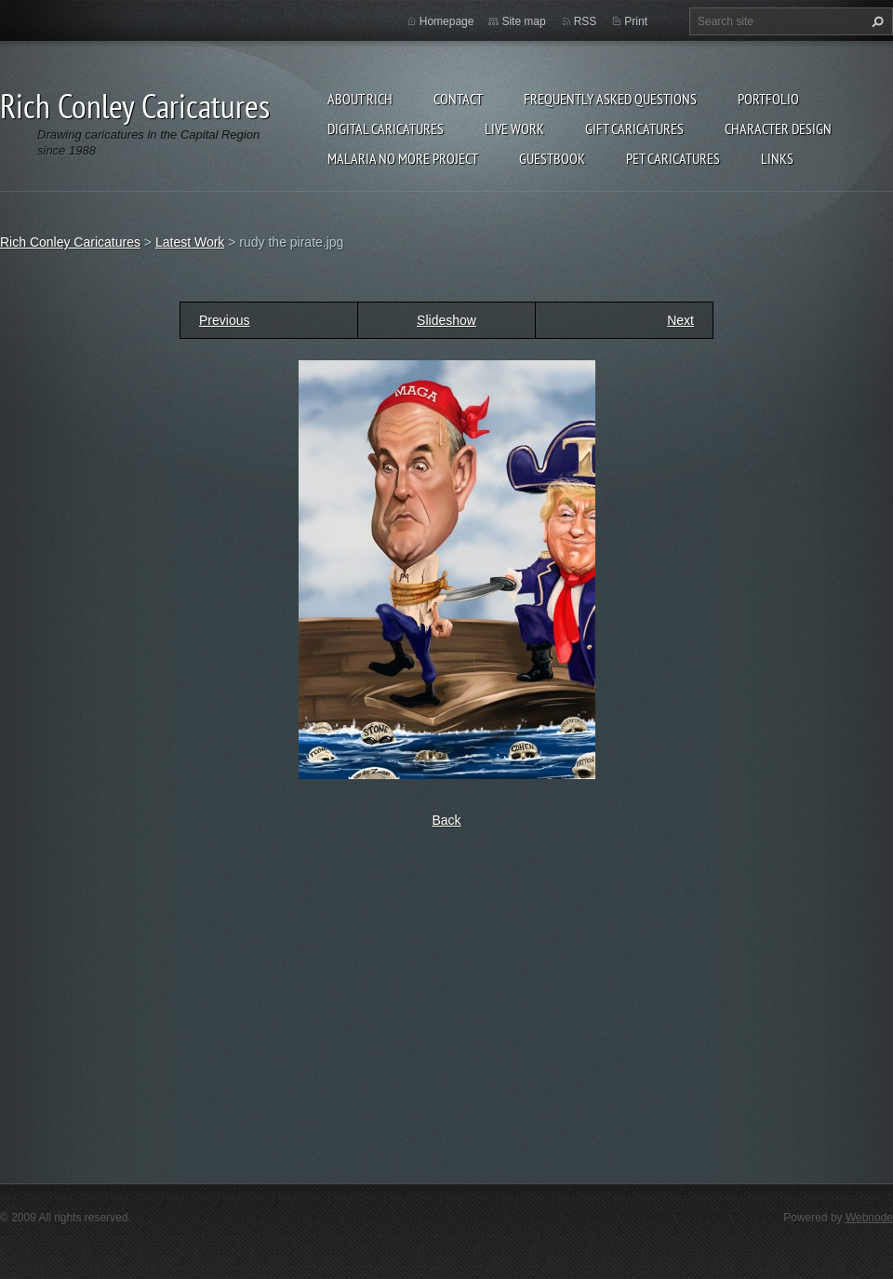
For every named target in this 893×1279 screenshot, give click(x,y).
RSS (585, 21)
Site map (523, 21)
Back (446, 820)
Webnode (869, 1217)
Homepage (447, 21)
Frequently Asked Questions (610, 98)
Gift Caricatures (634, 128)
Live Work (514, 128)
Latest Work (189, 242)
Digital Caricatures (385, 128)
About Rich (360, 98)
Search (875, 21)
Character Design (778, 128)
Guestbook (552, 158)
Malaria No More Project (402, 158)
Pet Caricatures (673, 158)
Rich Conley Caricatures (70, 242)
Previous (224, 320)
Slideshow (446, 320)
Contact (458, 98)
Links (777, 158)
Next (680, 320)
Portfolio (768, 98)
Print (635, 21)
